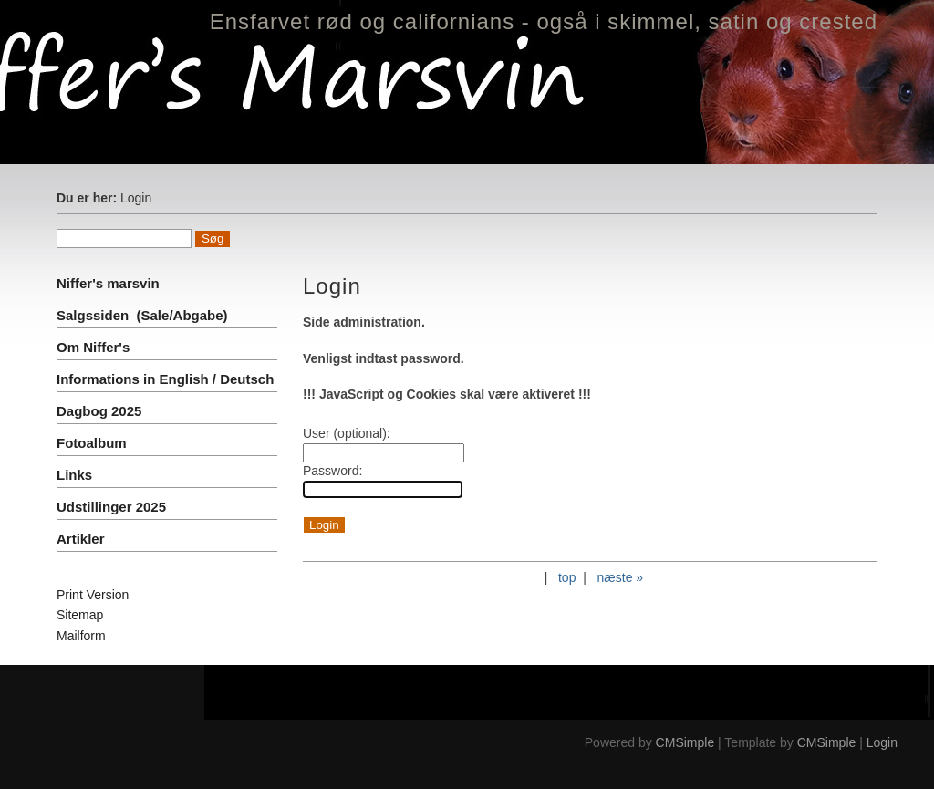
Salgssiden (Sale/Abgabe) (142, 315)
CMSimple (685, 742)
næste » (620, 577)
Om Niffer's (93, 347)
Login (882, 742)
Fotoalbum (92, 443)
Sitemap (80, 614)
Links (74, 475)
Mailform (81, 635)
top (567, 577)
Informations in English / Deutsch (165, 379)
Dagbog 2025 (99, 411)
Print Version (93, 594)
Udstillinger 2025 (111, 506)
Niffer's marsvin (110, 283)
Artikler (81, 538)
